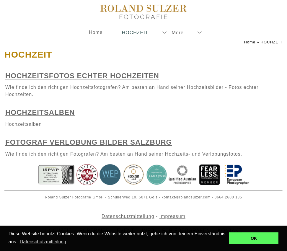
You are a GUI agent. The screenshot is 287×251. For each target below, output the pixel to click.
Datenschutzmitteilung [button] (43, 241)
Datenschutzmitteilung (128, 216)
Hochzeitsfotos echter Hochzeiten (82, 76)
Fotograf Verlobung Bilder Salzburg (88, 142)
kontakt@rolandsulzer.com (186, 197)
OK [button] (254, 238)
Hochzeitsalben (40, 112)
